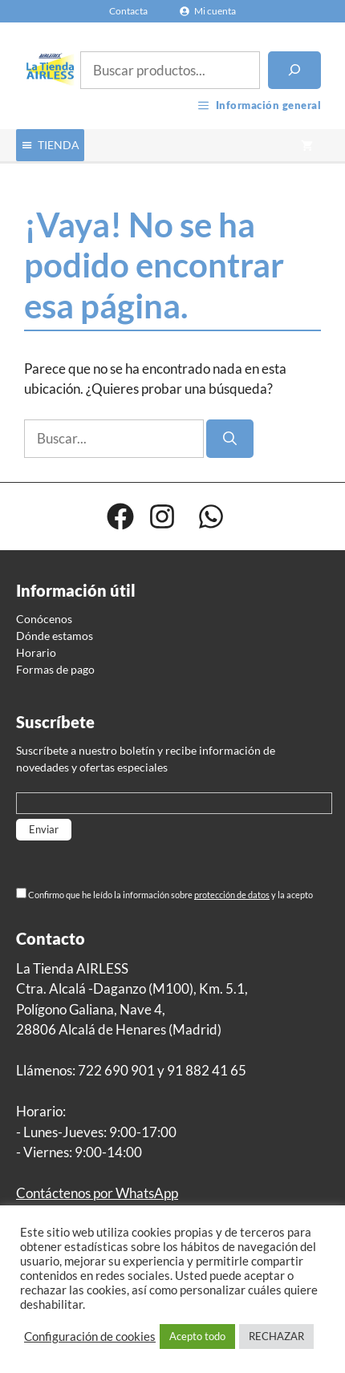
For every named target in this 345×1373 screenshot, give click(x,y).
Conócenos (44, 619)
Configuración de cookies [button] (90, 1336)
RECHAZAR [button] (276, 1336)
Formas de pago (55, 669)
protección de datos (232, 894)
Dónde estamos (54, 635)
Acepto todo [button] (197, 1336)
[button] (58, 145)
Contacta (128, 11)
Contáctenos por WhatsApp (97, 1193)
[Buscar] (294, 70)
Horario (36, 652)
